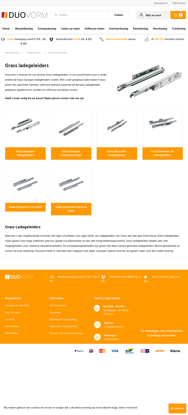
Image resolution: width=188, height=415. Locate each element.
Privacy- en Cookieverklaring (66, 333)
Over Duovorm (58, 305)
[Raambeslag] (141, 29)
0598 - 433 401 (115, 306)
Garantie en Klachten (17, 305)
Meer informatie (128, 408)
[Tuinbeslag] (179, 29)
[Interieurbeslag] (119, 29)
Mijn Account (13, 313)
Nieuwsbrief (161, 3)
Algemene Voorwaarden (63, 326)
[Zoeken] (119, 15)
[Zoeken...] (80, 15)
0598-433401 (111, 339)
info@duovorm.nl (114, 327)
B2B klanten (179, 3)
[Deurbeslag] (160, 29)
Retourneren (12, 326)
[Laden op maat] (70, 29)
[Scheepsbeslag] (47, 29)
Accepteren (177, 408)
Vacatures (55, 313)
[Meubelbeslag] (24, 29)
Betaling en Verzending (63, 319)
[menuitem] (161, 3)
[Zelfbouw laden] (94, 29)
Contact (9, 319)
